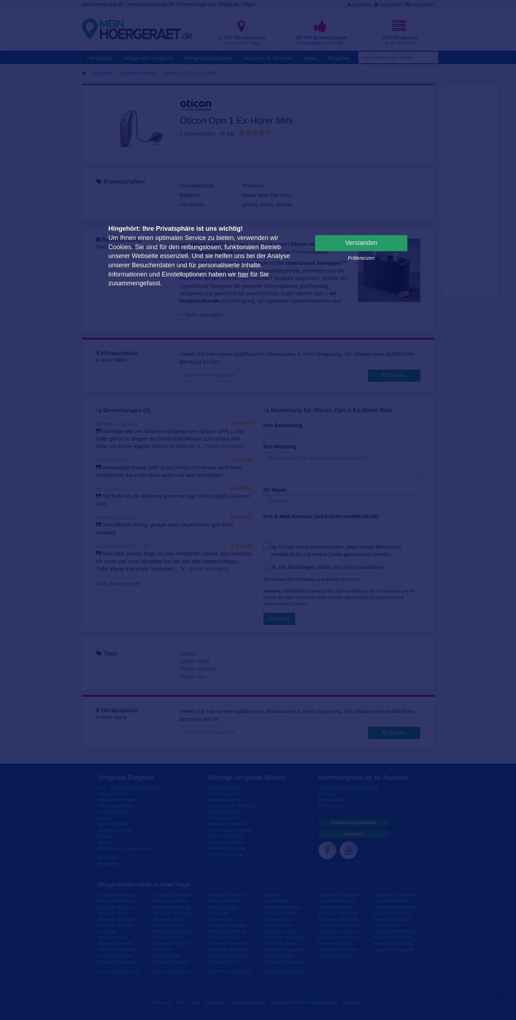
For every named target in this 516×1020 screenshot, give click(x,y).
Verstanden (361, 242)
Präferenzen (361, 258)
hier (243, 274)
